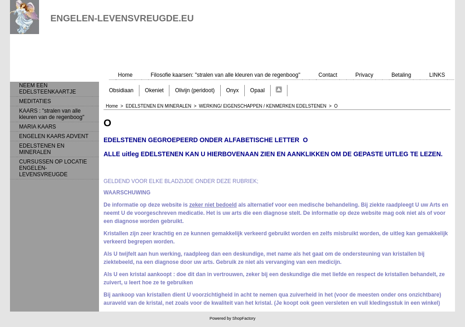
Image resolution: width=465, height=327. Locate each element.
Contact (327, 75)
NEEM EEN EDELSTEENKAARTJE (47, 88)
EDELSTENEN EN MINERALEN (41, 149)
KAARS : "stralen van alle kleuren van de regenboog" (51, 114)
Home (125, 75)
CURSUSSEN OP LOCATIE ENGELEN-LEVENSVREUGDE (53, 168)
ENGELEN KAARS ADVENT (54, 136)
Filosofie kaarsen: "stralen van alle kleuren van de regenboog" (225, 75)
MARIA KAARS (37, 127)
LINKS (437, 75)
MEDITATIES (35, 101)
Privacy (364, 75)
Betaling (401, 75)
